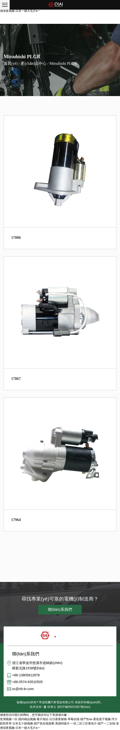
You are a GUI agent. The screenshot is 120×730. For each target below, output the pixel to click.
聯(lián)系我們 (60, 609)
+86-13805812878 (26, 675)
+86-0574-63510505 (27, 682)
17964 (16, 520)
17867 (16, 379)
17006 (16, 237)
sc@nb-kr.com (23, 689)
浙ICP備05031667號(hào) (73, 707)
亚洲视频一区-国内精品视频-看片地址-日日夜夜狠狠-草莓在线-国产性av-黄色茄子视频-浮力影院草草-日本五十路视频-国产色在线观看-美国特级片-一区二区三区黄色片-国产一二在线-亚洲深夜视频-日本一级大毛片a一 (59, 723)
